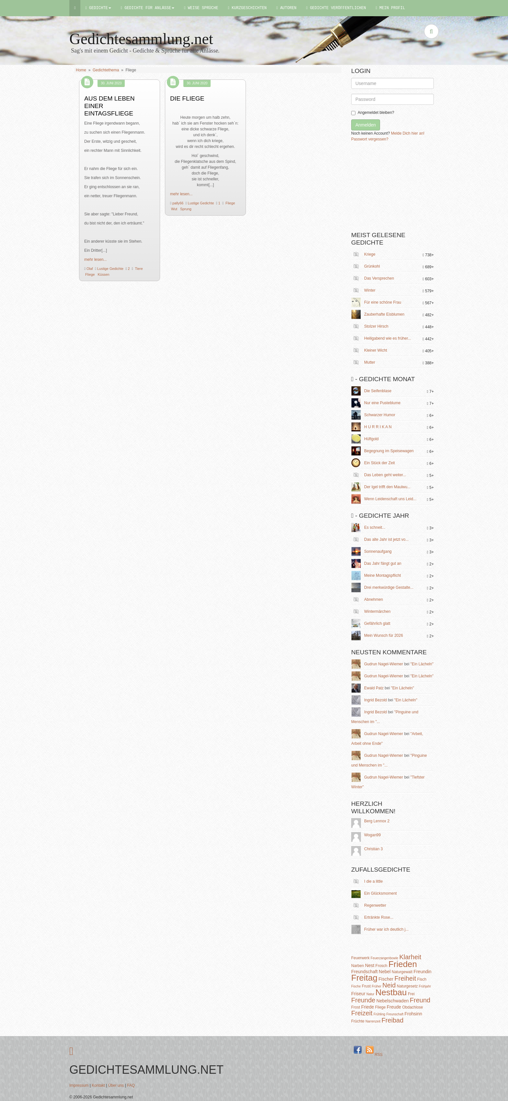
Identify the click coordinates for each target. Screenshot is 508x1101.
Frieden (402, 964)
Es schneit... (374, 527)
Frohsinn (413, 1013)
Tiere (138, 269)
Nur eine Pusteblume (382, 403)
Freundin (422, 971)
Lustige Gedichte (109, 269)
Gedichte (98, 8)
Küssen (103, 274)
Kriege (369, 254)
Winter (369, 290)
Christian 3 (373, 849)
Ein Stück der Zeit (379, 463)
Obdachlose (412, 1007)
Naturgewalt (402, 972)
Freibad (393, 1020)
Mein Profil (390, 8)
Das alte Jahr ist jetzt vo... (386, 539)
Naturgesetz (407, 986)
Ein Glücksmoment (380, 893)
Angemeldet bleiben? (372, 112)
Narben (357, 965)
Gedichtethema (106, 70)
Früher (376, 986)
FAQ (131, 1085)
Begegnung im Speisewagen (389, 451)
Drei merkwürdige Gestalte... (388, 587)
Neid (389, 985)
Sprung (185, 209)
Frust (366, 986)
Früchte (357, 1021)
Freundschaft (364, 971)
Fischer (385, 979)
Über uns (116, 1085)
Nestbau (391, 992)
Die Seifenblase (377, 391)
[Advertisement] (399, 189)
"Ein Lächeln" (421, 664)
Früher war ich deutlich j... (386, 929)
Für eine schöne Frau (382, 302)
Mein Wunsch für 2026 (383, 635)
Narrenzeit (372, 1021)
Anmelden (365, 124)
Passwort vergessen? (369, 139)
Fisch (422, 979)
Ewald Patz (374, 688)
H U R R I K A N (378, 427)
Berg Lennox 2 (376, 821)
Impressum (78, 1085)
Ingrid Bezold (375, 700)
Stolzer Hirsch (376, 326)
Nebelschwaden (392, 1000)
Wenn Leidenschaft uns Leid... (390, 499)
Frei (411, 994)
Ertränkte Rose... (378, 917)
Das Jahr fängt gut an (382, 563)
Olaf (89, 269)
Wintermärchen (377, 611)
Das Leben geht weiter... (385, 475)
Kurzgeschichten (247, 8)
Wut (173, 209)
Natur (370, 994)
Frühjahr (425, 986)
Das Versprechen (379, 278)
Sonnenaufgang (378, 551)
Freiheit (405, 978)
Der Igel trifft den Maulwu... (387, 487)
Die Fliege (187, 98)
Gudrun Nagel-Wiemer (383, 664)
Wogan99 (372, 835)
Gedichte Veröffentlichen (336, 8)
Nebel (385, 971)
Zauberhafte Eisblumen (384, 314)
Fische (356, 986)
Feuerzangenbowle (384, 958)
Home (81, 70)
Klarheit (410, 957)
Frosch (381, 965)
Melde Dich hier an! (407, 133)
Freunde (363, 1000)
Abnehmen (373, 599)
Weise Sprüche (201, 8)
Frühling (379, 1014)
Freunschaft (394, 1014)
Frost (355, 1007)
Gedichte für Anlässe (148, 8)
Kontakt (98, 1085)
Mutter (369, 362)
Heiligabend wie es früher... (387, 338)
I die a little (373, 881)
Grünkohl (372, 266)
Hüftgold (371, 439)
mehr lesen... (95, 259)
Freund (420, 1000)
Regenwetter (375, 905)
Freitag (364, 978)
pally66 (177, 203)
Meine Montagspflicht (382, 575)
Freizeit (362, 1013)
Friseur (358, 993)
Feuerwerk (360, 958)
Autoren (286, 8)
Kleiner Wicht (375, 350)
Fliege (89, 274)
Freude (394, 1007)
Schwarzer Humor (379, 415)
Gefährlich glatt (377, 623)
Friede (367, 1007)
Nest (370, 965)
